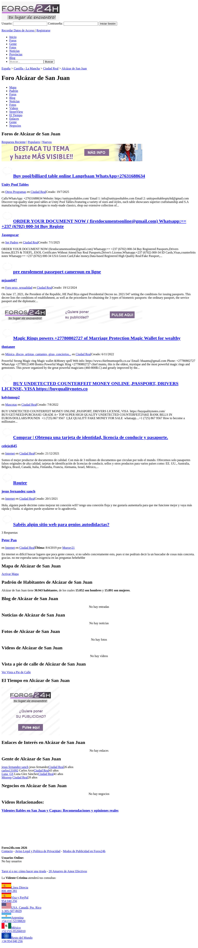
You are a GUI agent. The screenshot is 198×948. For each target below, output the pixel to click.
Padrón (13, 90)
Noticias (14, 51)
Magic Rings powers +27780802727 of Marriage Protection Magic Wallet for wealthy (97, 338)
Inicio (12, 37)
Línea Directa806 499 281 (15, 889)
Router (20, 482)
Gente (13, 44)
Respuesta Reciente (14, 142)
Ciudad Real (51, 68)
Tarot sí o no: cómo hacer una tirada (24, 871)
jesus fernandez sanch (18, 491)
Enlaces (14, 118)
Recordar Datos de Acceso (18, 30)
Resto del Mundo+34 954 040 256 (17, 939)
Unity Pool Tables (15, 184)
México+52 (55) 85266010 (14, 929)
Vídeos (13, 108)
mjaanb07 (9, 280)
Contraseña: (55, 23)
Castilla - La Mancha (27, 68)
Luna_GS (7, 774)
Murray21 (68, 547)
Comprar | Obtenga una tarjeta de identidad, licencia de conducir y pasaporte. (90, 437)
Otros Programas (15, 191)
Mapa (12, 87)
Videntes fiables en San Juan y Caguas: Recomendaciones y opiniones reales (60, 810)
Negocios (15, 125)
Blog (12, 57)
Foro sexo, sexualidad (18, 287)
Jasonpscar (10, 235)
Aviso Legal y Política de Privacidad (37, 851)
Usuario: (7, 23)
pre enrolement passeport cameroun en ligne (57, 271)
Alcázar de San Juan (74, 68)
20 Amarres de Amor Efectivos (68, 871)
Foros (12, 40)
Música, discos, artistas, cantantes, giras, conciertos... (38, 354)
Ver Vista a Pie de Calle (16, 672)
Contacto (7, 851)
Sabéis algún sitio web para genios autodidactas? (61, 524)
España (6, 68)
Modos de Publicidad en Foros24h (84, 851)
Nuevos (47, 142)
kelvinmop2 (11, 397)
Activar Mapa (10, 574)
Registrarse (43, 30)
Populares (34, 142)
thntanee (8, 347)
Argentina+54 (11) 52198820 (13, 919)
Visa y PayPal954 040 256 (15, 899)
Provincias (15, 54)
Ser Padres (11, 242)
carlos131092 (10, 770)
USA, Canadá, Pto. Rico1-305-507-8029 (21, 909)
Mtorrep (7, 777)
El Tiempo (15, 115)
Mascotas (11, 404)
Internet (10, 453)
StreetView (16, 111)
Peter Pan (9, 540)
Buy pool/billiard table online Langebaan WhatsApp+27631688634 (79, 175)
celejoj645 (9, 446)
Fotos (12, 47)
